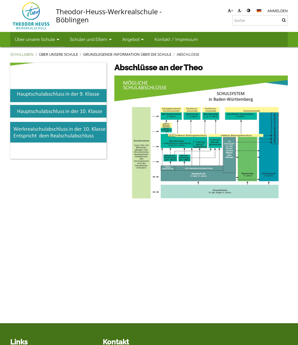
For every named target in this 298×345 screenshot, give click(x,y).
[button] (259, 10)
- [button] (239, 10)
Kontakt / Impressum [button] (176, 39)
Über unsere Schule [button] (38, 39)
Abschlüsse (188, 54)
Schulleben (21, 54)
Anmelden (277, 10)
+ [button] (230, 10)
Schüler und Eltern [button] (91, 39)
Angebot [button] (133, 39)
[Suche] (260, 20)
